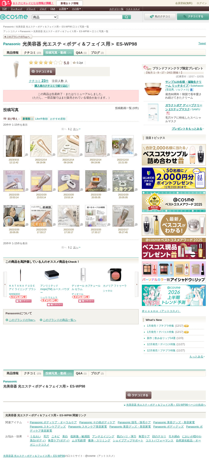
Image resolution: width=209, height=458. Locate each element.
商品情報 (13, 52)
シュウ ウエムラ (48, 297)
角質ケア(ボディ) (58, 440)
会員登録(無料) (183, 3)
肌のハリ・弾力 (126, 436)
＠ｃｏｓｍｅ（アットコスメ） (161, 311)
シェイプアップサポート (128, 440)
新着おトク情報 (69, 3)
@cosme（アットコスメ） (100, 455)
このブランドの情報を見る (17, 37)
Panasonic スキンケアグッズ (48, 426)
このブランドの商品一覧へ (59, 320)
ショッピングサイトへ (24, 301)
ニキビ (55, 436)
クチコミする (42, 71)
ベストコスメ (133, 9)
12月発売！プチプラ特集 (161, 350)
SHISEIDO (14, 294)
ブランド (31, 8)
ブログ (42, 8)
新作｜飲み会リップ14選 (161, 338)
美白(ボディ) (38, 440)
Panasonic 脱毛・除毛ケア (134, 422)
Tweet (202, 43)
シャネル (107, 290)
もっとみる (196, 356)
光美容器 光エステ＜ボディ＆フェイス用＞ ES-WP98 (79, 44)
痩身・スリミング (99, 440)
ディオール (77, 294)
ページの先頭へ (166, 404)
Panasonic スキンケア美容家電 (87, 426)
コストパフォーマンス (159, 440)
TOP (4, 8)
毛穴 (46, 436)
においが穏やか (192, 436)
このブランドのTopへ (22, 320)
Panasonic (11, 44)
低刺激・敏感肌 (80, 436)
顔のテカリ (159, 436)
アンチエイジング (103, 436)
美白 (65, 436)
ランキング (16, 8)
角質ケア (144, 436)
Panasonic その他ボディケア (97, 422)
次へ (75, 129)
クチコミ (32, 52)
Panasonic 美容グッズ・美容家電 (174, 422)
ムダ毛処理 (79, 440)
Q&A (52, 8)
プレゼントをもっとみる (187, 128)
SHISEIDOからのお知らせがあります (18, 297)
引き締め (174, 436)
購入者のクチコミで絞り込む (51, 85)
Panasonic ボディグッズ (168, 426)
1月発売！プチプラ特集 (160, 325)
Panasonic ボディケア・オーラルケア (53, 422)
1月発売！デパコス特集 (160, 331)
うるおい (35, 436)
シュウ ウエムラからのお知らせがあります (49, 300)
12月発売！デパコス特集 (161, 344)
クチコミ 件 (39, 81)
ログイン (202, 3)
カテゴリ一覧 (116, 9)
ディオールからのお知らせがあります (81, 297)
